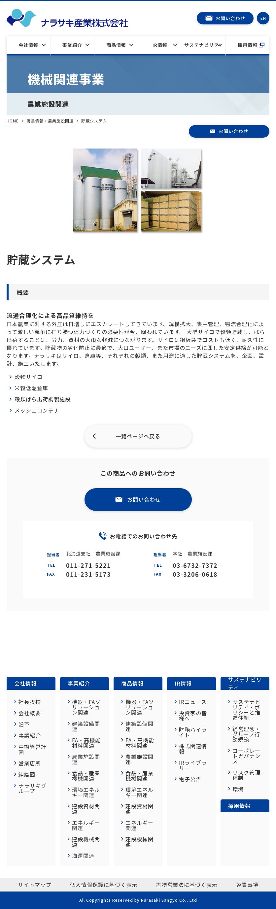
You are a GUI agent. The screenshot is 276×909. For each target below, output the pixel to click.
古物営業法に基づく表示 (187, 885)
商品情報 (132, 683)
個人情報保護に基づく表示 (103, 885)
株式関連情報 (193, 748)
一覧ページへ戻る (138, 436)
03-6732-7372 (195, 565)
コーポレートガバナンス (246, 756)
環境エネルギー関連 (86, 792)
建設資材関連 (86, 808)
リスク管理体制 (246, 775)
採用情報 (248, 45)
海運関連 (83, 855)
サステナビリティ (204, 45)
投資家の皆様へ (193, 715)
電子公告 (190, 779)
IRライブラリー (193, 765)
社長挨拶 (29, 701)
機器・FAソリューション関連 (86, 707)
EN (263, 18)
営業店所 (29, 763)
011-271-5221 (88, 565)
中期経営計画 (32, 749)
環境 (238, 788)
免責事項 (247, 885)
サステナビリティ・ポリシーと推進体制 (246, 709)
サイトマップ (35, 885)
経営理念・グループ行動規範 (246, 734)
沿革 (24, 724)
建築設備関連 (86, 726)
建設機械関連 (86, 841)
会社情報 (28, 45)
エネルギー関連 (86, 825)
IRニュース (193, 701)
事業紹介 (72, 45)
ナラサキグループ (32, 788)
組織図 (26, 774)
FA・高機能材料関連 (86, 742)
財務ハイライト (193, 732)
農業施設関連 (86, 759)
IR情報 (160, 45)
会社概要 (29, 713)
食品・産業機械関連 (86, 775)
